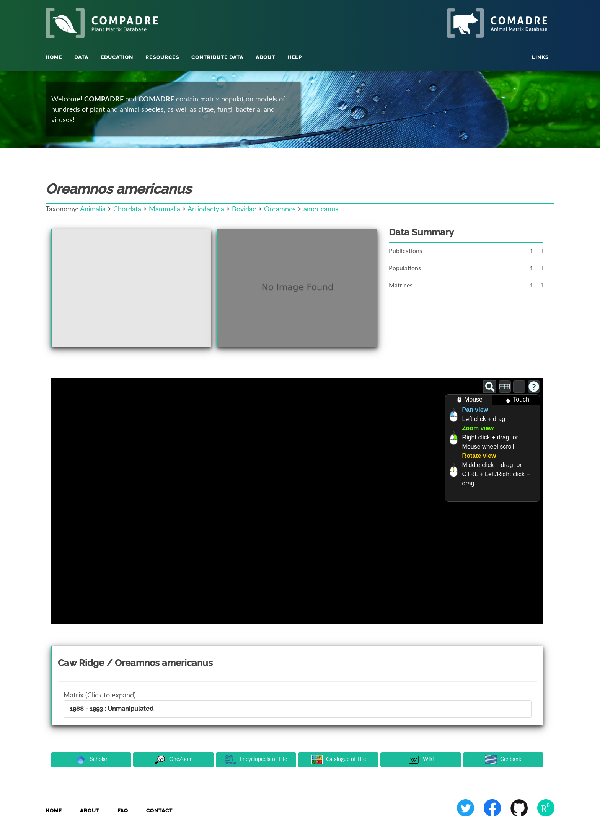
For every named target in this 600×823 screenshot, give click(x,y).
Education (117, 57)
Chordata (127, 208)
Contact (159, 810)
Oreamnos (280, 208)
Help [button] (294, 57)
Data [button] (81, 57)
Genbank (503, 759)
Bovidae (244, 208)
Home (54, 57)
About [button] (265, 57)
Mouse (469, 400)
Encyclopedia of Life (256, 759)
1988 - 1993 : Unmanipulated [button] (111, 708)
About (89, 810)
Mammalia (164, 208)
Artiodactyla (206, 208)
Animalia (93, 208)
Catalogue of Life (338, 759)
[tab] (297, 709)
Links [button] (540, 57)
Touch (516, 400)
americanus (320, 208)
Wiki (421, 759)
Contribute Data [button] (217, 57)
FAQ (122, 810)
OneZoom (173, 759)
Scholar (91, 759)
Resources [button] (162, 57)
